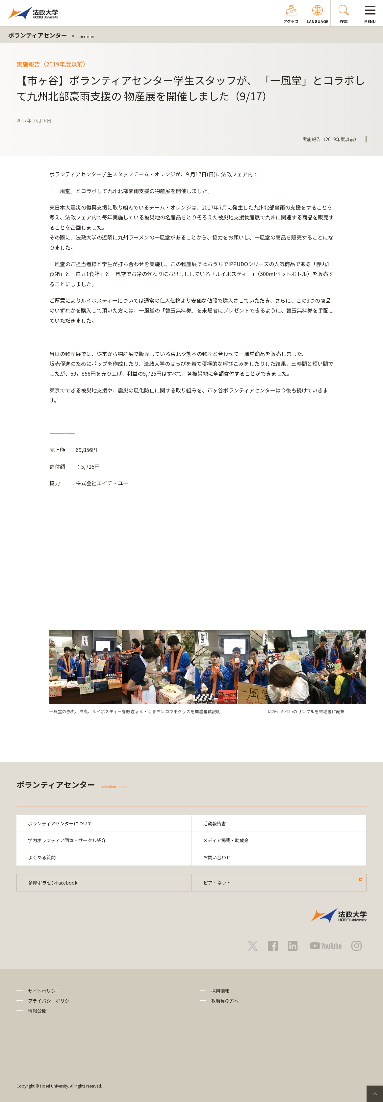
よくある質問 (42, 857)
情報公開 (37, 1010)
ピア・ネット (217, 882)
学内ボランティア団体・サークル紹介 (67, 840)
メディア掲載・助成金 (226, 840)
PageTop (375, 1094)
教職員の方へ (225, 1000)
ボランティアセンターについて (60, 823)
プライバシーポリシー (51, 1000)
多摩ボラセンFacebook (52, 882)
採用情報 (220, 991)
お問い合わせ (217, 857)
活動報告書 (214, 823)
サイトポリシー (44, 991)
